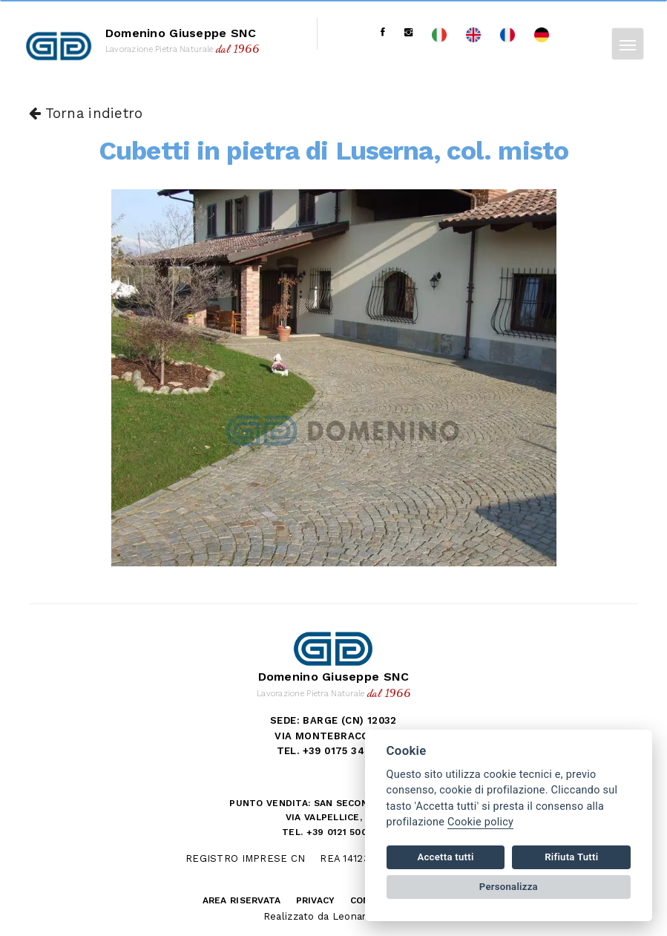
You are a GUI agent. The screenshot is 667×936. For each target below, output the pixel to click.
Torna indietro (85, 113)
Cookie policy (480, 822)
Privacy (315, 900)
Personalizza (508, 886)
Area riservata (242, 900)
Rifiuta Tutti (571, 857)
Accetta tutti (445, 857)
